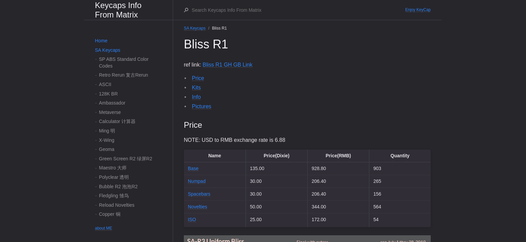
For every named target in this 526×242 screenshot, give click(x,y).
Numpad (197, 181)
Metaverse (110, 112)
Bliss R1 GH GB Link (227, 65)
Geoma (106, 149)
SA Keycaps (107, 50)
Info (196, 97)
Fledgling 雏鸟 (114, 195)
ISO (192, 219)
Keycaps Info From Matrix (118, 10)
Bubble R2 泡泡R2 (118, 186)
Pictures (201, 106)
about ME (103, 228)
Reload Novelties (117, 205)
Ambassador (112, 103)
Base (193, 168)
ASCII (105, 84)
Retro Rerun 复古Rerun (123, 75)
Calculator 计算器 (117, 121)
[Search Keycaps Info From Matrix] (298, 10)
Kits (196, 87)
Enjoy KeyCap (418, 9)
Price (198, 78)
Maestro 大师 (112, 167)
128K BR (108, 93)
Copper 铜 (109, 214)
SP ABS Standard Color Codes (124, 62)
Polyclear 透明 (114, 177)
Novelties (197, 206)
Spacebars (199, 194)
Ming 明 (107, 130)
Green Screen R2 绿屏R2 (125, 158)
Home (101, 40)
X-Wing (106, 140)
